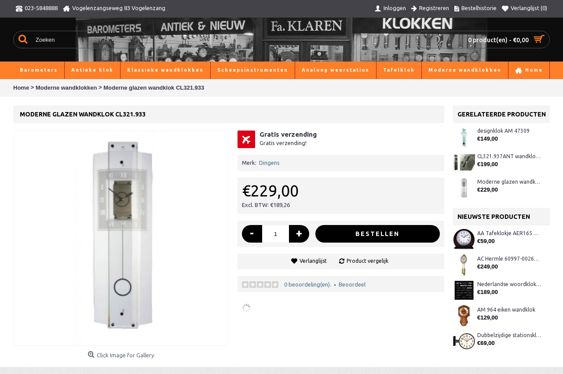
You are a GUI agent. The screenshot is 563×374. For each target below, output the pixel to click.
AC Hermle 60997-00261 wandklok (509, 258)
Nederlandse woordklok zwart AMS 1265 (509, 284)
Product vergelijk (367, 261)
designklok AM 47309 (503, 131)
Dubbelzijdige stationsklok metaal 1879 (509, 335)
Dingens (269, 163)
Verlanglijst (313, 261)
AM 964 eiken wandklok (506, 309)
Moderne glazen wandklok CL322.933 (509, 182)
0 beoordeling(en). (307, 284)
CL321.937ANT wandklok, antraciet (509, 156)
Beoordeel (352, 284)
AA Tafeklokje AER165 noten (509, 233)
